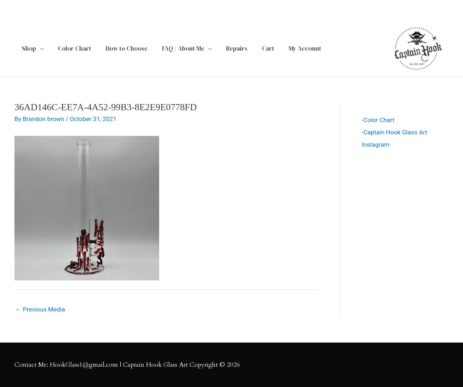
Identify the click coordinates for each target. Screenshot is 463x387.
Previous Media (40, 309)
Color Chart (379, 120)
